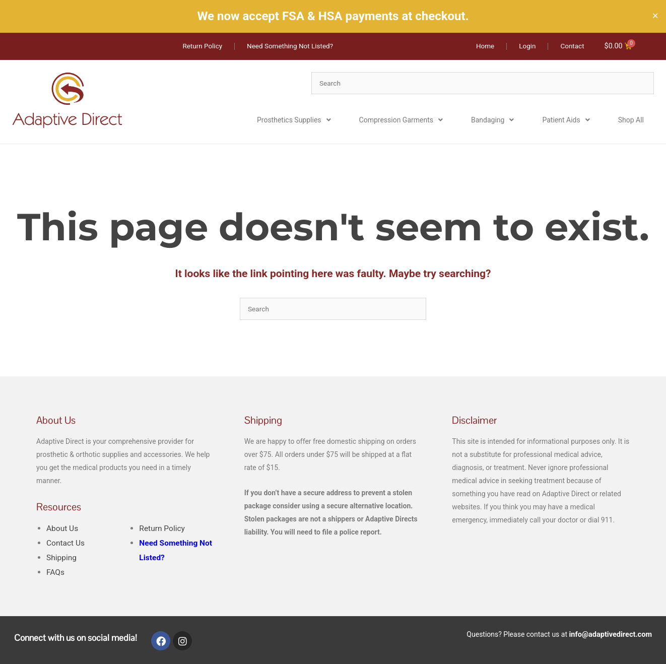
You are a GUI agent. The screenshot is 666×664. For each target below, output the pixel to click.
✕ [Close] (655, 16)
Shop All (631, 120)
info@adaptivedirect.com (612, 634)
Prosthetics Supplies (294, 120)
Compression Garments (401, 120)
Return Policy (162, 529)
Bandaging (492, 120)
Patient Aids (565, 120)
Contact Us (66, 543)
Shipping (62, 558)
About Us (63, 529)
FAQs (55, 572)
